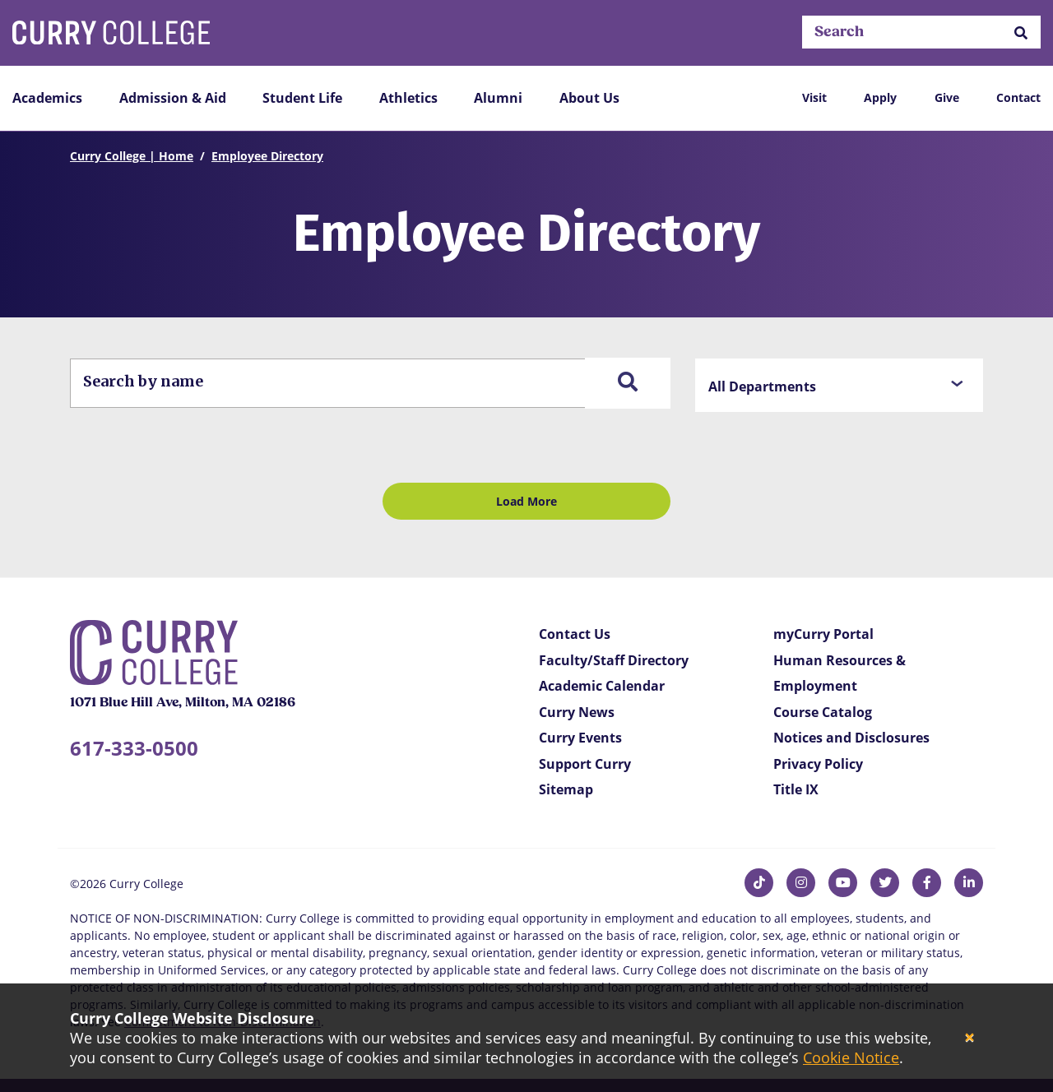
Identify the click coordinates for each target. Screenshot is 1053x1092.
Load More (526, 501)
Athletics (408, 98)
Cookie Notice (851, 1057)
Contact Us (574, 634)
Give (947, 97)
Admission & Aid (172, 98)
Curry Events (580, 738)
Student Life (302, 98)
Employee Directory (267, 156)
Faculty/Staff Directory (614, 660)
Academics (47, 98)
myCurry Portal (823, 634)
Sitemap (566, 789)
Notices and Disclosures (851, 738)
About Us (589, 98)
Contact (1018, 97)
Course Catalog (822, 712)
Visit (814, 97)
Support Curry (585, 764)
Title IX (796, 789)
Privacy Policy (818, 764)
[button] (1020, 32)
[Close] (969, 1038)
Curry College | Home (131, 156)
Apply (880, 97)
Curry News (577, 712)
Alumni (498, 98)
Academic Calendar (602, 686)
